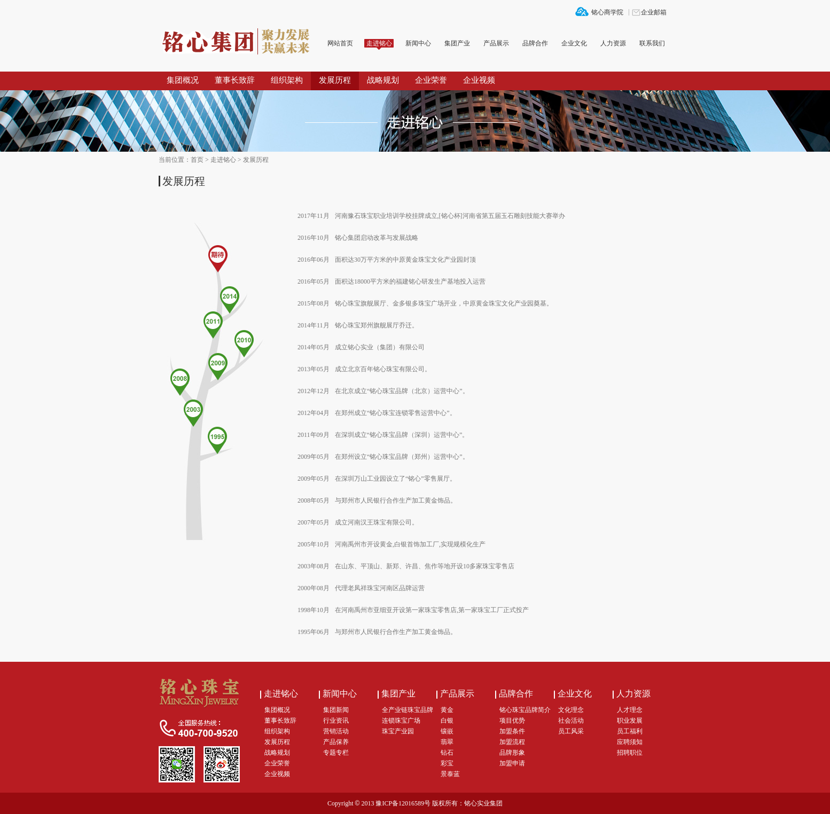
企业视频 (479, 80)
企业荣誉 (431, 80)
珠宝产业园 (398, 731)
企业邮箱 (654, 12)
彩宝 (447, 763)
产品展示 (496, 43)
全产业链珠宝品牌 (407, 710)
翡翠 (447, 742)
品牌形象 (512, 752)
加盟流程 (512, 742)
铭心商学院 (607, 12)
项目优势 (512, 720)
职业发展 (630, 720)
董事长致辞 (235, 80)
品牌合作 (535, 43)
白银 (447, 720)
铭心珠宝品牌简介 (525, 710)
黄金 (447, 710)
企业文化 (574, 43)
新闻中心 (418, 43)
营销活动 (336, 731)
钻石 (447, 752)
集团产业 (457, 43)
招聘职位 (630, 752)
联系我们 (652, 43)
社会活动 (571, 720)
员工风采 (571, 731)
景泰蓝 (450, 774)
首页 (197, 159)
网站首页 (340, 43)
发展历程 (335, 80)
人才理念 (630, 710)
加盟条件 (512, 731)
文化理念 (571, 710)
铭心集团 (239, 42)
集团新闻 (336, 710)
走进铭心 (379, 43)
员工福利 (630, 731)
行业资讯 (336, 720)
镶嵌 (447, 731)
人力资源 (613, 43)
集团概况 (183, 80)
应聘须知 (630, 742)
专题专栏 (336, 752)
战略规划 (383, 80)
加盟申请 (512, 763)
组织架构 (287, 80)
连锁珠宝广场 (401, 720)
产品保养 (336, 742)
